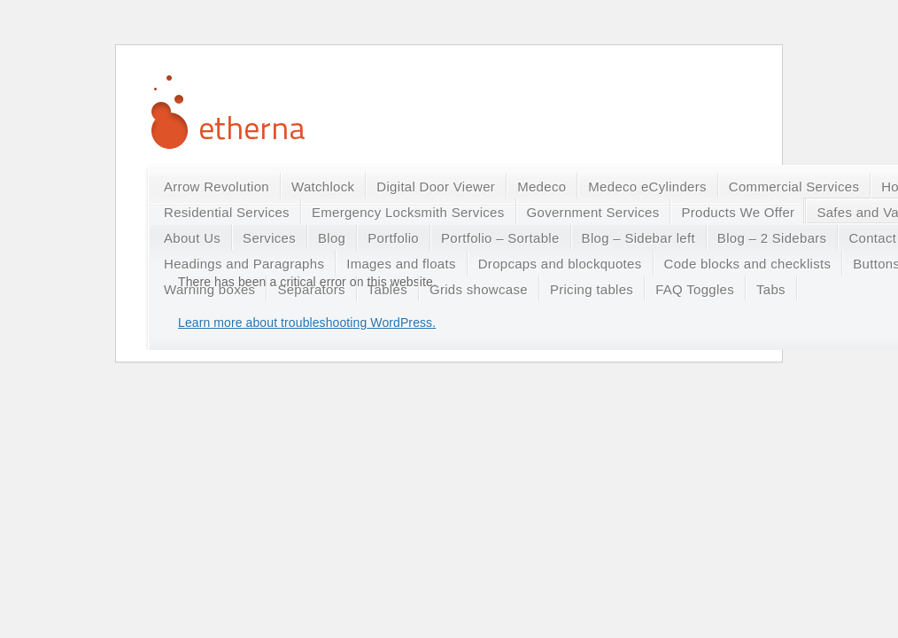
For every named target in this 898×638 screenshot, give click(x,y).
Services (269, 237)
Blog (331, 237)
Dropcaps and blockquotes (560, 263)
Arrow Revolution (216, 186)
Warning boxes (209, 289)
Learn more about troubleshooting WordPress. (307, 322)
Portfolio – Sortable (500, 237)
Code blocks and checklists (748, 263)
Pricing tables (591, 289)
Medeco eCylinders (647, 186)
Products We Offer (737, 212)
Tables (387, 289)
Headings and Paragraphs (244, 263)
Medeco (541, 186)
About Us (192, 237)
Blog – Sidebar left (638, 237)
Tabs (771, 289)
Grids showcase (479, 289)
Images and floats (401, 263)
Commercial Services (794, 186)
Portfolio (393, 237)
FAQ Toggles (694, 289)
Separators (310, 289)
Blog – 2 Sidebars (772, 237)
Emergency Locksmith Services (408, 212)
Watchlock (322, 186)
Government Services (593, 212)
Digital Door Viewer (435, 186)
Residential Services (227, 212)
